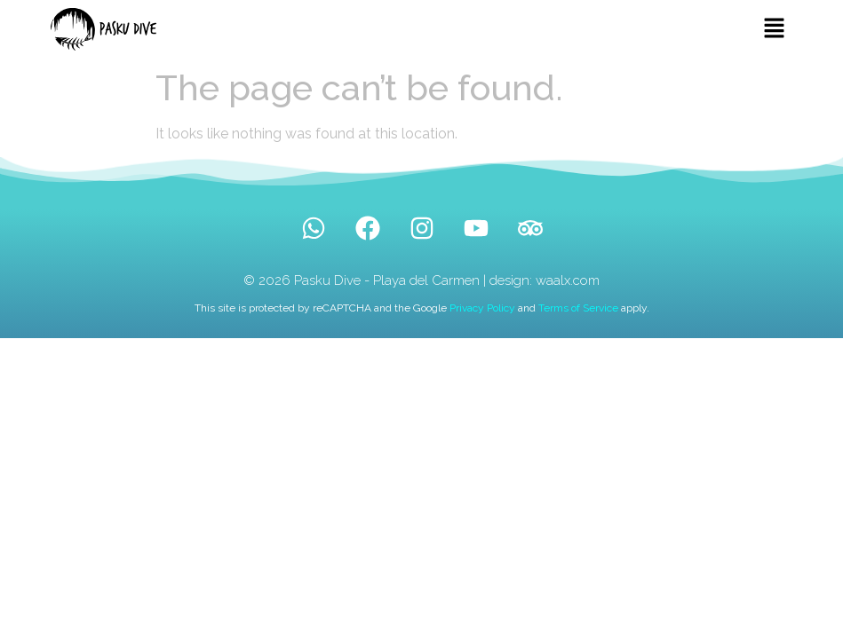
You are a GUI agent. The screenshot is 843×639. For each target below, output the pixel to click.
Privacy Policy (482, 308)
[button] (774, 30)
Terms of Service (578, 308)
